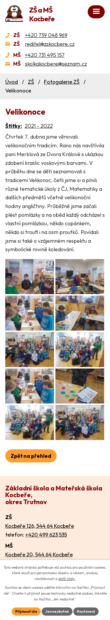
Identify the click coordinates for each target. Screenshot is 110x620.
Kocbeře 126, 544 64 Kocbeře (39, 526)
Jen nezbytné (57, 611)
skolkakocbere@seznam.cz (56, 63)
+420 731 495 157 (45, 55)
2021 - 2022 (39, 126)
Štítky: (13, 126)
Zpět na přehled (31, 456)
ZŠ (31, 81)
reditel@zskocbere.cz (50, 44)
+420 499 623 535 (46, 534)
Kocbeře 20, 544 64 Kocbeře (39, 554)
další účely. (66, 579)
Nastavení (86, 611)
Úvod (11, 81)
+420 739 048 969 (46, 35)
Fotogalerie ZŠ (61, 81)
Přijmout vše (26, 611)
